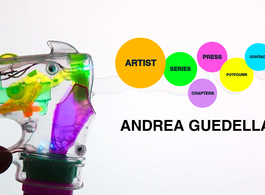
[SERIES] (180, 69)
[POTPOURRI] (237, 75)
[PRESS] (212, 57)
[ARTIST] (140, 63)
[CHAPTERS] (202, 93)
